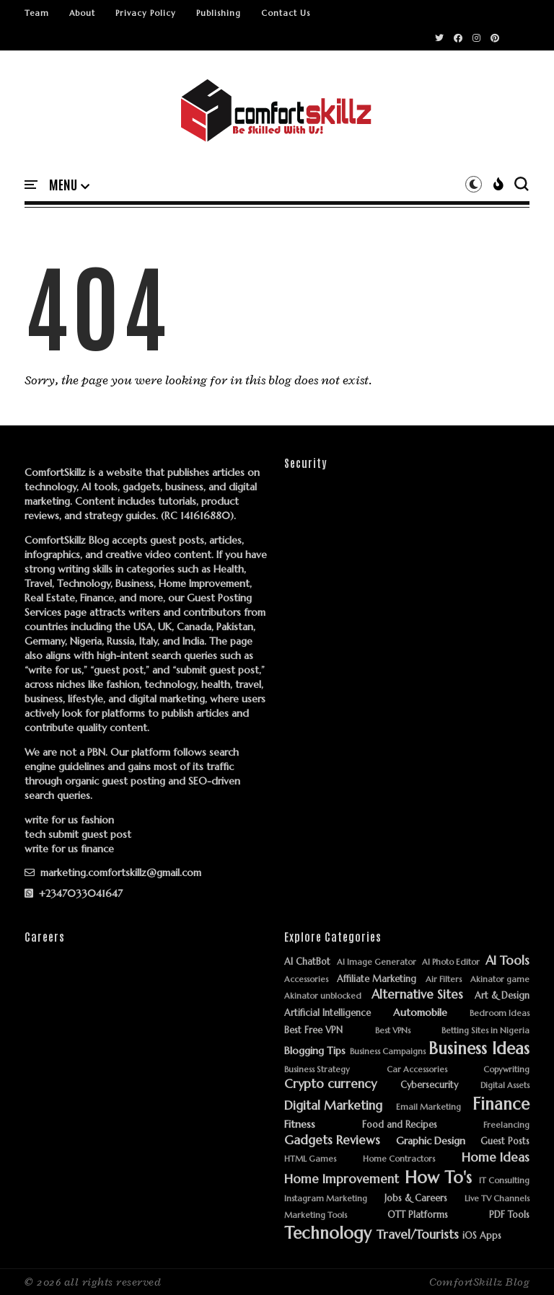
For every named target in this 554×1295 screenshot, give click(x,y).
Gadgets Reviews (332, 1140)
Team (37, 13)
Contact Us (285, 13)
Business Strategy (317, 1069)
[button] (69, 185)
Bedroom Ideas (499, 1013)
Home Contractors (399, 1159)
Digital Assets (504, 1085)
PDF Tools (509, 1215)
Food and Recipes (399, 1125)
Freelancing (506, 1125)
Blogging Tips (315, 1051)
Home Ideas (495, 1158)
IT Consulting (504, 1180)
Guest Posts (504, 1141)
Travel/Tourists (418, 1235)
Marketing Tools (315, 1215)
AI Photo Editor (451, 962)
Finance (500, 1104)
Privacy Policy (145, 13)
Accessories (306, 979)
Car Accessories (417, 1069)
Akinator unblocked (322, 996)
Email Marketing (428, 1107)
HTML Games (310, 1159)
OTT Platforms (417, 1215)
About (82, 13)
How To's (438, 1178)
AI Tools (507, 961)
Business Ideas (478, 1048)
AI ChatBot (307, 962)
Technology (327, 1233)
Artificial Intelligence (327, 1013)
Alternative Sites (417, 995)
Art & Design (502, 996)
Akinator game (499, 979)
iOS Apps (481, 1236)
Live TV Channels (497, 1198)
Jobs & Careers (415, 1198)
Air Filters (444, 979)
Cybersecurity (429, 1085)
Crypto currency (330, 1084)
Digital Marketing (333, 1106)
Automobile (420, 1013)
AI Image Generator (376, 962)
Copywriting (506, 1069)
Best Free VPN (313, 1030)
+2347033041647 (74, 893)
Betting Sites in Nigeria (485, 1030)
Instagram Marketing (325, 1198)
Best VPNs (392, 1030)
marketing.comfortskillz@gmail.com (113, 872)
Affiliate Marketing (376, 979)
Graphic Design (430, 1141)
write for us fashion (69, 819)
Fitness (299, 1124)
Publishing (218, 13)
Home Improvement (341, 1179)
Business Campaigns (388, 1051)
